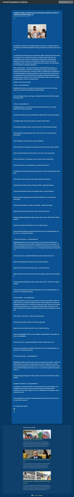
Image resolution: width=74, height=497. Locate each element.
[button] (14, 18)
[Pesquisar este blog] (67, 2)
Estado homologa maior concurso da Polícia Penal (32, 439)
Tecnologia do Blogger (37, 495)
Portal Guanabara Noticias (15, 2)
